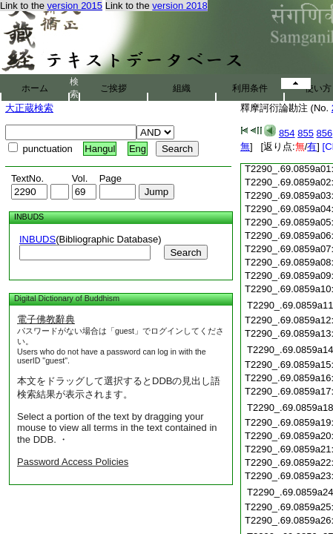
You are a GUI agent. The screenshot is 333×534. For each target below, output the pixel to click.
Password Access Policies (72, 461)
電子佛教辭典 (46, 319)
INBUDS (37, 239)
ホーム (35, 88)
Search (185, 252)
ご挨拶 (113, 88)
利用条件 (250, 88)
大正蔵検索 (29, 107)
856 (325, 133)
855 (305, 133)
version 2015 (74, 5)
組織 (182, 88)
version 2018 (179, 5)
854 (287, 133)
